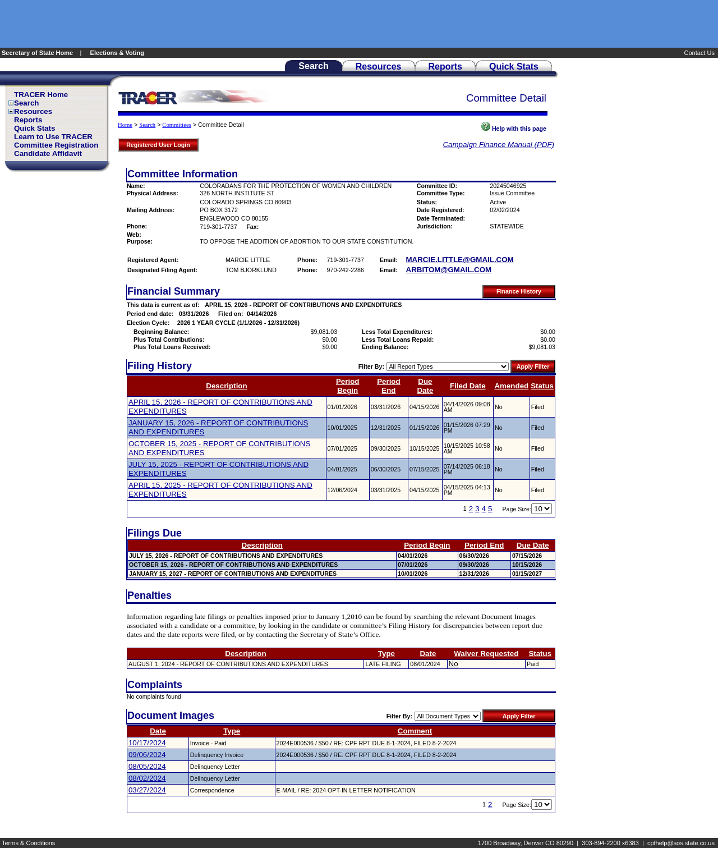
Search (26, 103)
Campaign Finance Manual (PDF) (498, 144)
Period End (388, 386)
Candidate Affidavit (48, 153)
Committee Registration (56, 145)
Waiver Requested (486, 653)
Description (226, 386)
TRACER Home (41, 94)
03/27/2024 (147, 790)
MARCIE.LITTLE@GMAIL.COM (460, 259)
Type (386, 653)
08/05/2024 (147, 766)
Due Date (425, 386)
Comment (415, 731)
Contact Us (700, 52)
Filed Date (468, 386)
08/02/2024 (147, 778)
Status (542, 386)
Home (125, 125)
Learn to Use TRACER (53, 136)
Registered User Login (158, 144)
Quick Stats (34, 128)
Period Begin (347, 386)
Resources (33, 111)
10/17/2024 (147, 743)
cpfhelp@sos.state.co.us (681, 843)
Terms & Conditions (28, 843)
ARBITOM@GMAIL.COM (449, 269)
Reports (28, 120)
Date (428, 653)
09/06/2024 (147, 754)
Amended (511, 386)
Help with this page (513, 128)
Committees (176, 125)
